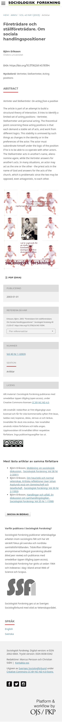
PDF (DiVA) (14, 277)
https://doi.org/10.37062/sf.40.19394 (29, 65)
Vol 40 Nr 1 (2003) (29, 15)
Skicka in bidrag (18, 514)
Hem (6, 15)
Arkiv (14, 15)
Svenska (9, 633)
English (9, 629)
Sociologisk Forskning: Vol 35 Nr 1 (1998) (32, 501)
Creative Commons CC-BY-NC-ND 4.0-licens (30, 671)
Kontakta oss (22, 662)
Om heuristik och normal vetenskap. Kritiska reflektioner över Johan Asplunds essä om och (33, 482)
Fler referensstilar (18, 331)
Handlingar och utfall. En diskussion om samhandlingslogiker (32, 496)
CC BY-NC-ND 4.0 (40, 402)
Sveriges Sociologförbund (32, 668)
